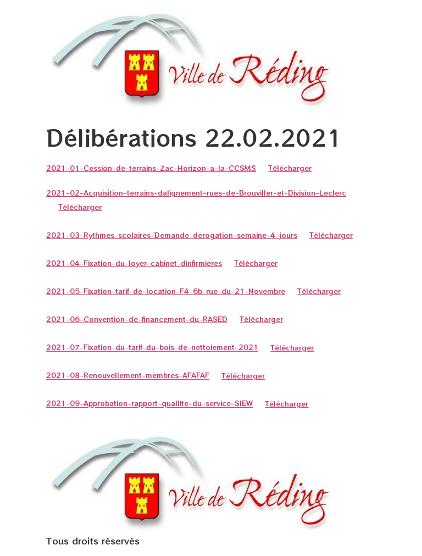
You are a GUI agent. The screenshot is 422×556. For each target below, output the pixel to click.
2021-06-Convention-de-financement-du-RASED (136, 319)
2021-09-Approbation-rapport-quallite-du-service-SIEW (149, 403)
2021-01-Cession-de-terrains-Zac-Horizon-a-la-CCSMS (151, 168)
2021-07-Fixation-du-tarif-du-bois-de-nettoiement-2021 (152, 347)
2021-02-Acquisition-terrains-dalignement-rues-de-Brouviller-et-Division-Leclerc (196, 192)
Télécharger (290, 168)
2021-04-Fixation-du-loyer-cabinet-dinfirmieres (134, 263)
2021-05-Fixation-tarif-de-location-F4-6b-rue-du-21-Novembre (165, 291)
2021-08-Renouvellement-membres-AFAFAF (127, 375)
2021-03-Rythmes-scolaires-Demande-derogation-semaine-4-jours (171, 235)
